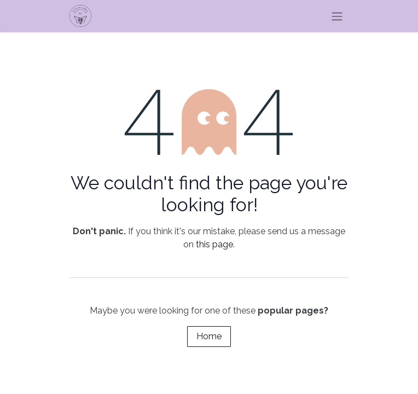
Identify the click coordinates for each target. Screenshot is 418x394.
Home (209, 336)
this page (214, 244)
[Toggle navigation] (337, 16)
